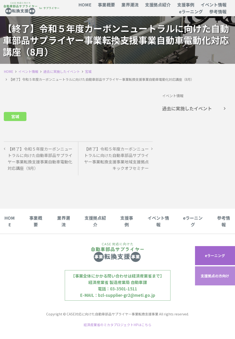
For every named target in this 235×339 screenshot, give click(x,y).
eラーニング (215, 255)
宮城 (88, 71)
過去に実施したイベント (61, 71)
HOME (8, 71)
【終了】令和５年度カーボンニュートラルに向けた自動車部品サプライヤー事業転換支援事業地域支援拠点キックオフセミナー (116, 158)
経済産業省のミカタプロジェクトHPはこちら (117, 324)
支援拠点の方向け (215, 275)
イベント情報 (28, 71)
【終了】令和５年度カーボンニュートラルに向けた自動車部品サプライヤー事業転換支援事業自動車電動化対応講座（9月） (40, 158)
